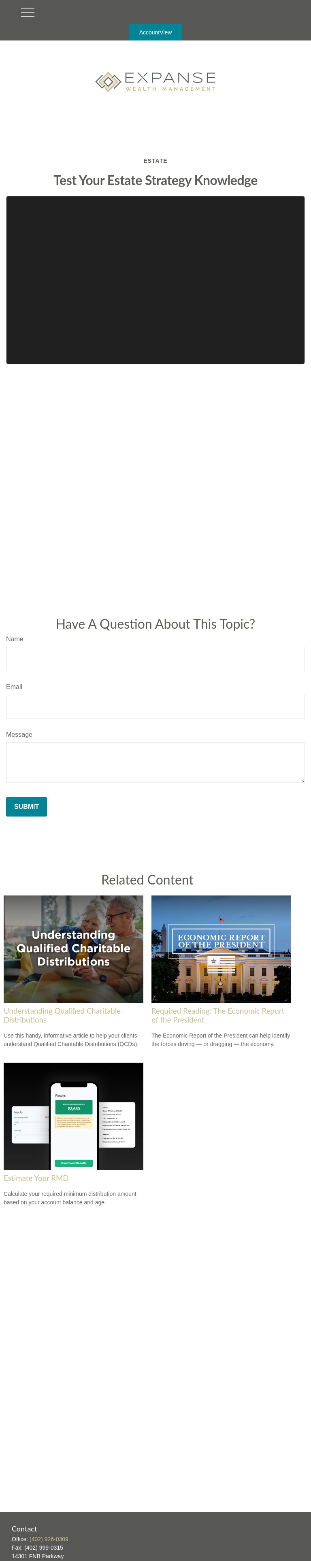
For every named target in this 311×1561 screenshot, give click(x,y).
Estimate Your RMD (36, 1178)
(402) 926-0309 (49, 1539)
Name (14, 639)
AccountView (155, 32)
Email (14, 686)
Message (19, 734)
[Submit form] (26, 807)
